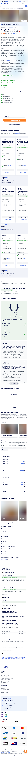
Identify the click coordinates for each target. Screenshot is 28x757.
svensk (21, 753)
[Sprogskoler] (4, 8)
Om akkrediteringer (5, 682)
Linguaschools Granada (12, 658)
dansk (12, 753)
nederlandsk (15, 753)
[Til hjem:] (4, 667)
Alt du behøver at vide (5, 679)
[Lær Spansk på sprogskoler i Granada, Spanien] (15, 8)
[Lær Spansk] (8, 8)
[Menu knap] (26, 3)
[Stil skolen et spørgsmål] (25, 751)
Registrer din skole (4, 692)
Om (1, 674)
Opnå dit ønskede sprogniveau (7, 678)
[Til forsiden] (4, 4)
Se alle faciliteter (3, 87)
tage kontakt (17, 133)
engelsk (18, 753)
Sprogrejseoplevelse (5, 675)
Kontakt (2, 693)
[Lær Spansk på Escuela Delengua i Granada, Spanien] (20, 8)
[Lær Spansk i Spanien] (11, 8)
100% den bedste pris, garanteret (8, 180)
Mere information (8, 170)
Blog (2, 672)
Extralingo (4, 1)
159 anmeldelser (15, 33)
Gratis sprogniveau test (5, 676)
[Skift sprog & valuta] (24, 1)
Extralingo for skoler (5, 691)
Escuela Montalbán (14, 657)
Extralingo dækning (5, 689)
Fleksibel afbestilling (16, 24)
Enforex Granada (8, 657)
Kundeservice (3, 750)
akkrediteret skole (15, 93)
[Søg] (26, 6)
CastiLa (3, 657)
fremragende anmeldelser (10, 60)
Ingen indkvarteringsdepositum (6, 24)
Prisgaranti (3, 688)
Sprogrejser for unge (5, 681)
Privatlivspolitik (7, 752)
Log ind (23, 3)
